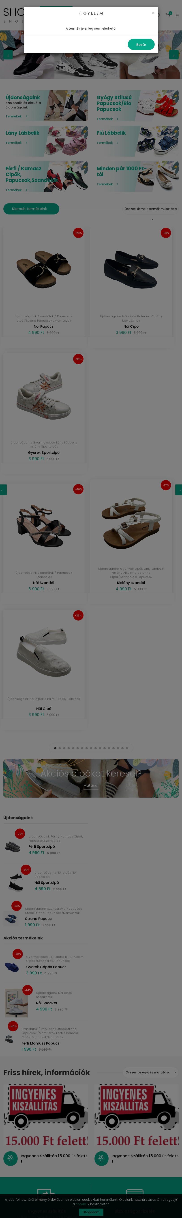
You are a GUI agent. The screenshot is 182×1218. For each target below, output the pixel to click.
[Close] (153, 13)
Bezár (141, 44)
